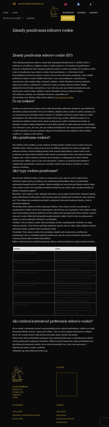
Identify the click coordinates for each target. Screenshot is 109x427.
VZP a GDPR (17, 411)
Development (61, 422)
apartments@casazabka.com (31, 3)
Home (5, 12)
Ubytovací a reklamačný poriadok (26, 415)
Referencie (68, 12)
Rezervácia (68, 18)
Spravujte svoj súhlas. (64, 97)
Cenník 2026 (17, 418)
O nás (15, 12)
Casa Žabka (61, 411)
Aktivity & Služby (13, 18)
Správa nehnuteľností (65, 418)
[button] (13, 18)
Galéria (30, 18)
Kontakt (93, 12)
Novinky (81, 12)
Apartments (61, 415)
